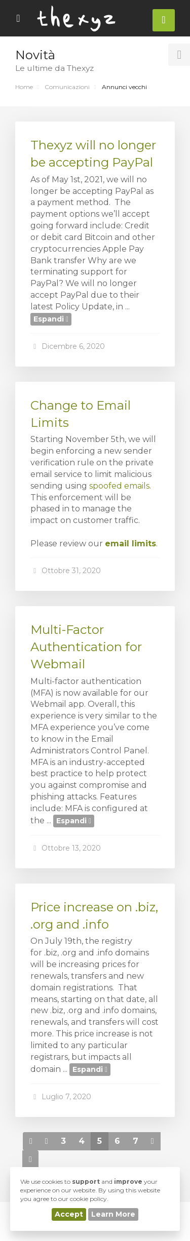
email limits (130, 543)
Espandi (50, 319)
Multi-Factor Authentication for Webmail (86, 647)
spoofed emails (119, 486)
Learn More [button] (113, 1214)
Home (24, 87)
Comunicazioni (67, 87)
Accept (69, 1214)
